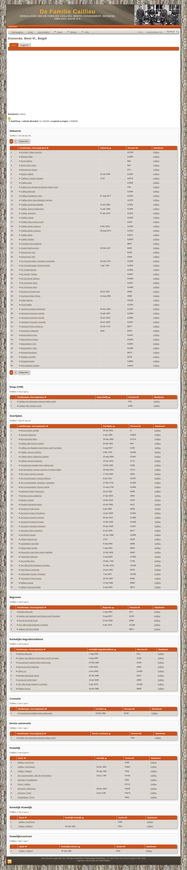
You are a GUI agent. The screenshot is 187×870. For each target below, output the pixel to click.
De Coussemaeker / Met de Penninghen (34, 776)
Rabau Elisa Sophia (29, 548)
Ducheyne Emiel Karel (30, 292)
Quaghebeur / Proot (26, 797)
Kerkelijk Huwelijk (74, 818)
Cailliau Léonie (27, 218)
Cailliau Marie (27, 235)
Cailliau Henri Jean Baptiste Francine (36, 200)
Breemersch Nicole (29, 170)
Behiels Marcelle (26, 612)
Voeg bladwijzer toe (154, 32)
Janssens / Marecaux (27, 789)
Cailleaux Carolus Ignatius (32, 178)
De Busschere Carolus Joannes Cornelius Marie (41, 470)
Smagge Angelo (27, 361)
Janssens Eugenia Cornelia (32, 318)
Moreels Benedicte (29, 352)
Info (87, 32)
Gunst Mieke (26, 305)
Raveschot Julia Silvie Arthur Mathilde (36, 552)
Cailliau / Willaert (25, 771)
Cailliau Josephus (28, 213)
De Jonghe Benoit (28, 270)
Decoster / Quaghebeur (27, 780)
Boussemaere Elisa (29, 439)
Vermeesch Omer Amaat (31, 578)
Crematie (101, 709)
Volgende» (24, 141)
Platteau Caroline (28, 357)
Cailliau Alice (26, 183)
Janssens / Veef (24, 793)
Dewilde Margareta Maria (31, 504)
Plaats (13, 45)
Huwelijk (101, 758)
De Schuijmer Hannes (30, 278)
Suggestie (24, 45)
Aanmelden (43, 32)
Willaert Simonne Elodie (31, 587)
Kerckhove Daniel (28, 535)
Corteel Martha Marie (30, 248)
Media (73, 32)
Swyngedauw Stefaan (30, 366)
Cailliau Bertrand (28, 191)
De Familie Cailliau (67, 11)
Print (140, 32)
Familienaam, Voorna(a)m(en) (34, 148)
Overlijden (109, 426)
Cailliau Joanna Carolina (31, 452)
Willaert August (27, 583)
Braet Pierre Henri (28, 165)
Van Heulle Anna (28, 561)
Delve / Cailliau (24, 784)
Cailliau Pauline (27, 239)
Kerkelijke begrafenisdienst (102, 649)
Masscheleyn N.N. (28, 344)
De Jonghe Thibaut (29, 274)
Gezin (22, 758)
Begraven (108, 607)
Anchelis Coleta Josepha (31, 152)
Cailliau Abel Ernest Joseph (32, 443)
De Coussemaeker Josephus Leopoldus (38, 261)
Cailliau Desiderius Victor (31, 196)
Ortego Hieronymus (29, 539)
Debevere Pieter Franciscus (32, 491)
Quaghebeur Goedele (30, 544)
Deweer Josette (27, 500)
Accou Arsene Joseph (29, 430)
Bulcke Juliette (27, 174)
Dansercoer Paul (28, 252)
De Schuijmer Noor (29, 287)
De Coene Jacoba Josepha (32, 474)
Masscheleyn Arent (29, 335)
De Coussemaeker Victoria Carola (35, 265)
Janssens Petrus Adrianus (32, 326)
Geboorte (105, 148)
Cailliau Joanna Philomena (32, 209)
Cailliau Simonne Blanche (31, 461)
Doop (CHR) (103, 397)
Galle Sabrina (27, 300)
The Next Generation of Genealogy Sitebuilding (86, 858)
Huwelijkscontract (70, 847)
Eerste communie (101, 733)
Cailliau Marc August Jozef (32, 222)
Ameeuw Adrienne (28, 435)
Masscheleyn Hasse (29, 339)
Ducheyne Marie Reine (30, 296)
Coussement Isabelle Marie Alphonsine (37, 465)
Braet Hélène (26, 161)
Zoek (30, 32)
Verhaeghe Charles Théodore (33, 574)
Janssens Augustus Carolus (33, 313)
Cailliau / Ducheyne (26, 762)
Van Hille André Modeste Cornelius (35, 565)
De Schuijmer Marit (29, 283)
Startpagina (17, 32)
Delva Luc (22, 671)
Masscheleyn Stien (29, 348)
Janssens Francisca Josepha (33, 322)
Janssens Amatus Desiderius (33, 309)
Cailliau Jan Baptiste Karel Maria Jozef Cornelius (41, 448)
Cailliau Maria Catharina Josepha (35, 457)
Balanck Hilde (27, 157)
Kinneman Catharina (29, 331)
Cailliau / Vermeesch (26, 767)
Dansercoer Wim (28, 257)
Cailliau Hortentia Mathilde (32, 204)
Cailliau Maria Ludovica (31, 226)
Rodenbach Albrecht (29, 557)
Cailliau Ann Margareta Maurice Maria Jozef (39, 187)
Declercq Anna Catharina (31, 496)
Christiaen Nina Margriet (31, 244)
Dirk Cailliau (105, 860)
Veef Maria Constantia (30, 570)
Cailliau (156, 152)
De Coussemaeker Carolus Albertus (36, 478)
